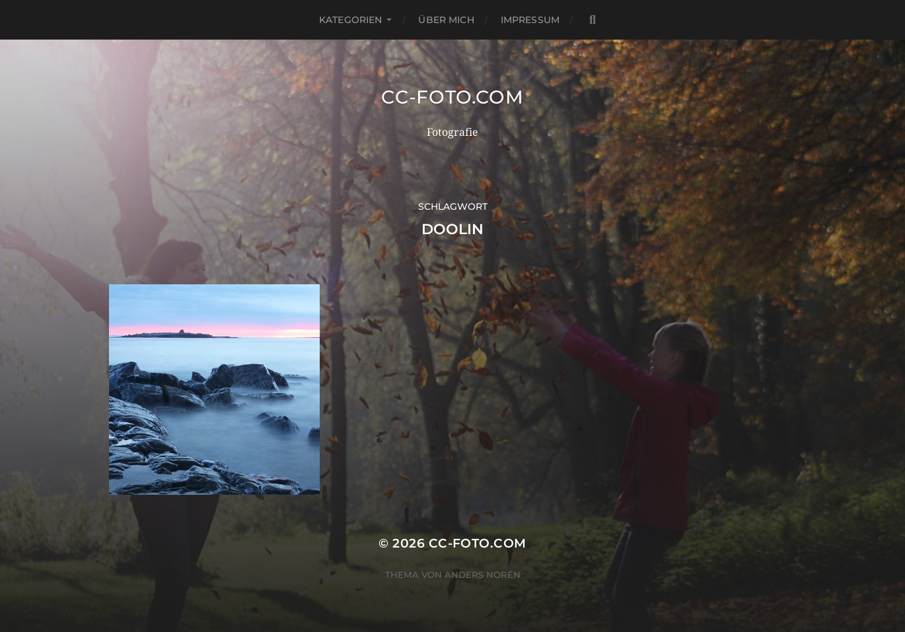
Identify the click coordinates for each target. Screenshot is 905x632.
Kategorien (350, 20)
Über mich (446, 20)
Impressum (530, 20)
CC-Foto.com (452, 97)
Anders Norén (483, 574)
